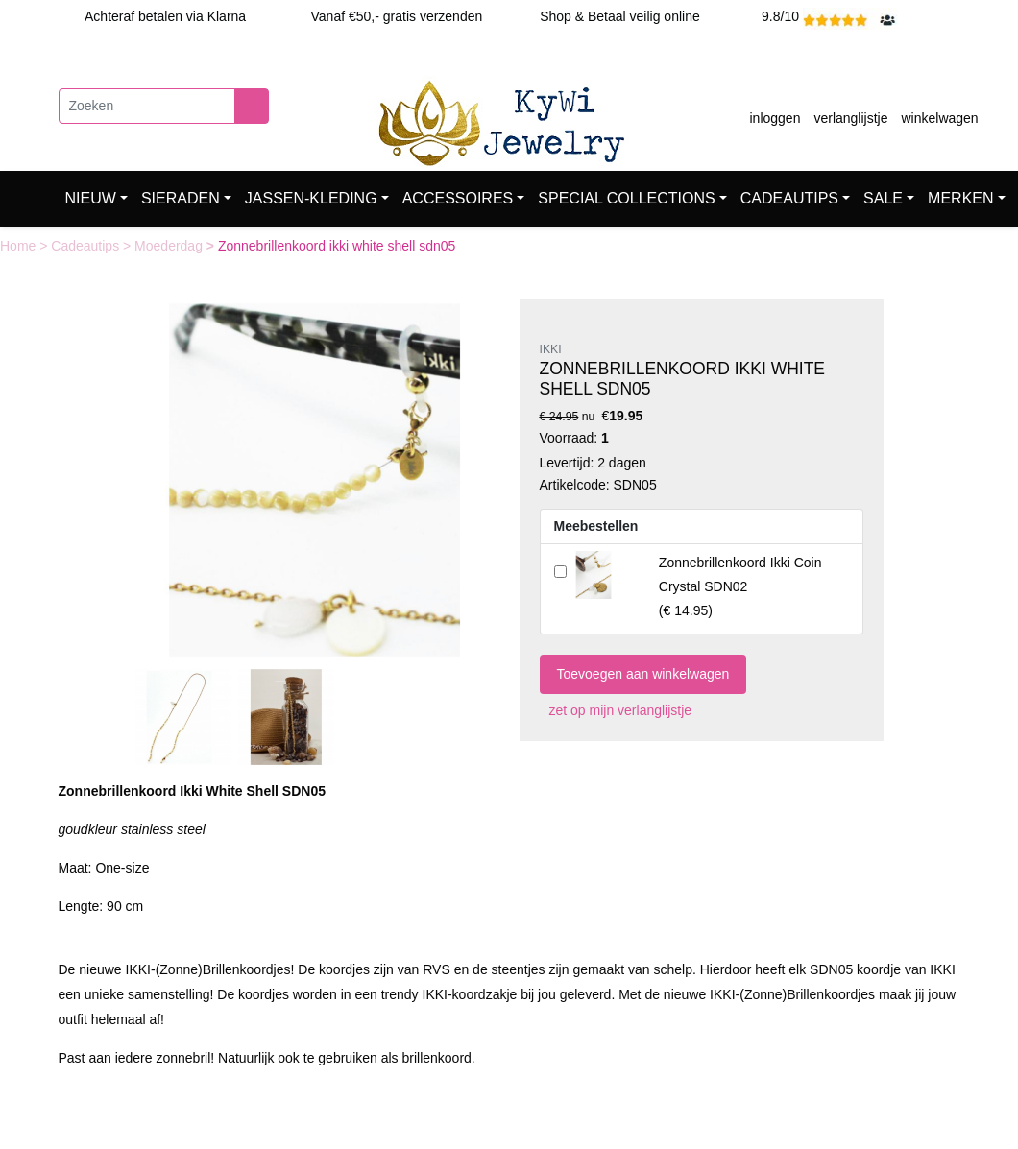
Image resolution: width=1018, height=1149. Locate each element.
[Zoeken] (147, 106)
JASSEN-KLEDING (311, 198)
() (740, 586)
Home (19, 245)
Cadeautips (87, 245)
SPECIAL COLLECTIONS (626, 198)
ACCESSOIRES (458, 198)
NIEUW (90, 198)
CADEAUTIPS (789, 198)
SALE (883, 198)
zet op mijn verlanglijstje (616, 710)
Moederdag (170, 245)
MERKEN (960, 198)
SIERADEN (180, 198)
